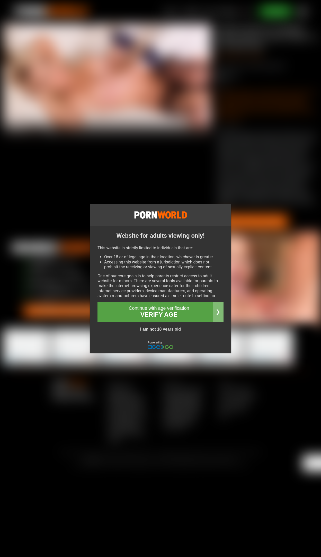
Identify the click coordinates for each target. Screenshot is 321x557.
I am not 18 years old (160, 329)
